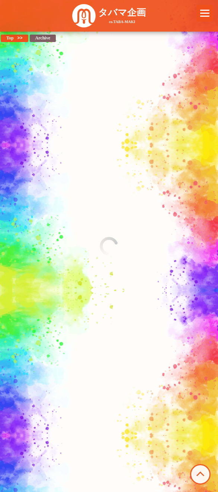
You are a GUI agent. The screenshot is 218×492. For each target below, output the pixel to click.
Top (10, 38)
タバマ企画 (122, 15)
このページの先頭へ (200, 474)
